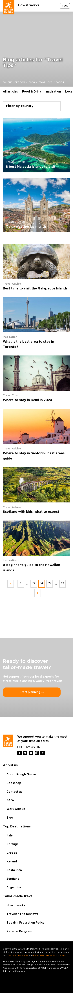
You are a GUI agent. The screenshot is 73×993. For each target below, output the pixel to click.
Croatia (11, 852)
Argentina (13, 887)
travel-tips (45, 82)
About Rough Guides (21, 774)
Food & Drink (31, 91)
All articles (10, 91)
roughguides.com (14, 82)
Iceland (11, 861)
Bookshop (13, 783)
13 (33, 583)
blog (32, 82)
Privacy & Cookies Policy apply (49, 955)
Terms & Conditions (17, 955)
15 (49, 583)
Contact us (14, 791)
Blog (9, 817)
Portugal (12, 844)
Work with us (15, 809)
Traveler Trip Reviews (22, 914)
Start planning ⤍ (32, 692)
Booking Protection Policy (25, 922)
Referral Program (19, 931)
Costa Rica (14, 870)
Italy (9, 835)
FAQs (10, 800)
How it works (28, 5)
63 (62, 583)
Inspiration (53, 91)
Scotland (12, 878)
